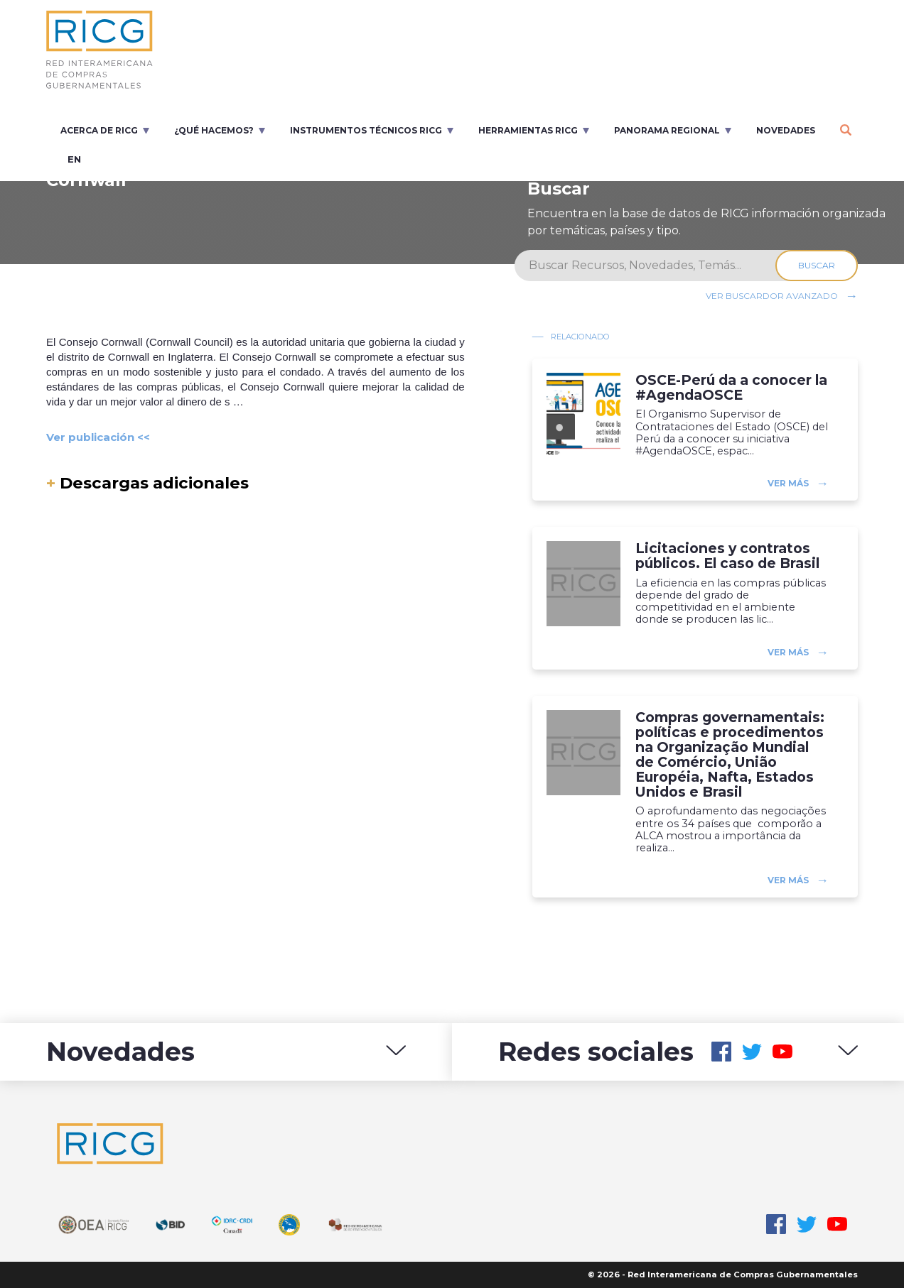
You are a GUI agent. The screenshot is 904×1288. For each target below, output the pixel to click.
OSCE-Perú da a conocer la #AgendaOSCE (731, 388)
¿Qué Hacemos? (214, 130)
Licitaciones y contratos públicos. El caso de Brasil (727, 556)
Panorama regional (667, 130)
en (74, 159)
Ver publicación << (98, 437)
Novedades (785, 130)
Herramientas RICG (528, 130)
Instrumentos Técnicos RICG (366, 130)
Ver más (788, 483)
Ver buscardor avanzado (772, 295)
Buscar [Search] (816, 265)
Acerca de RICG (99, 130)
